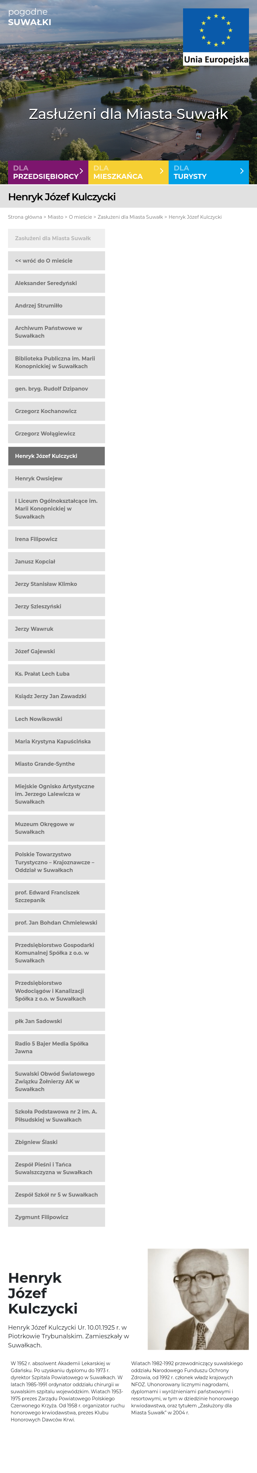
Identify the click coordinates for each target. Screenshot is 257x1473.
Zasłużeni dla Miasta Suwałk (130, 217)
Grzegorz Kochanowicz (46, 411)
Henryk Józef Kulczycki (195, 217)
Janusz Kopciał (35, 561)
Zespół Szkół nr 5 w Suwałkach (56, 1195)
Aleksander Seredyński (46, 283)
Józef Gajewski (35, 651)
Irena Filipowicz (36, 539)
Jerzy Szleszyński (38, 606)
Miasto (55, 217)
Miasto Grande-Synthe (45, 764)
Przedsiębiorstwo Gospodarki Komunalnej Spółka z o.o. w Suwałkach (54, 953)
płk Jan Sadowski (38, 1021)
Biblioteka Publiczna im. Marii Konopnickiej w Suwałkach (55, 362)
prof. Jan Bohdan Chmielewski (56, 923)
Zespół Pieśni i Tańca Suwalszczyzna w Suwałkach (53, 1168)
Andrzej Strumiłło (39, 306)
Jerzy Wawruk (34, 629)
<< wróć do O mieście (44, 261)
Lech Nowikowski (38, 719)
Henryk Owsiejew (38, 478)
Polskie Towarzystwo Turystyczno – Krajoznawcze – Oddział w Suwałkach (54, 862)
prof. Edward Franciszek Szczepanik (47, 896)
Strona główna (25, 217)
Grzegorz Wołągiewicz (45, 433)
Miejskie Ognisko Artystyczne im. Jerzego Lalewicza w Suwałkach (54, 794)
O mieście (80, 217)
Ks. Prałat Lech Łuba (42, 674)
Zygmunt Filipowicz (41, 1217)
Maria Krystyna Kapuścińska (53, 741)
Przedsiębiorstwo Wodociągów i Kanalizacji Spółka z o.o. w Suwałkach (50, 991)
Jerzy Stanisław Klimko (46, 584)
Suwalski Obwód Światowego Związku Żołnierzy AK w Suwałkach (55, 1081)
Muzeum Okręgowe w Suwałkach (44, 828)
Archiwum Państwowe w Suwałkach (48, 332)
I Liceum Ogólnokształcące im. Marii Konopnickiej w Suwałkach (56, 509)
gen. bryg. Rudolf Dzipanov (51, 389)
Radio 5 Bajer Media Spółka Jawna (51, 1048)
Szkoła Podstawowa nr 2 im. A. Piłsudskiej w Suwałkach (56, 1116)
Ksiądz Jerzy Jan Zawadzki (50, 696)
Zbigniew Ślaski (36, 1142)
